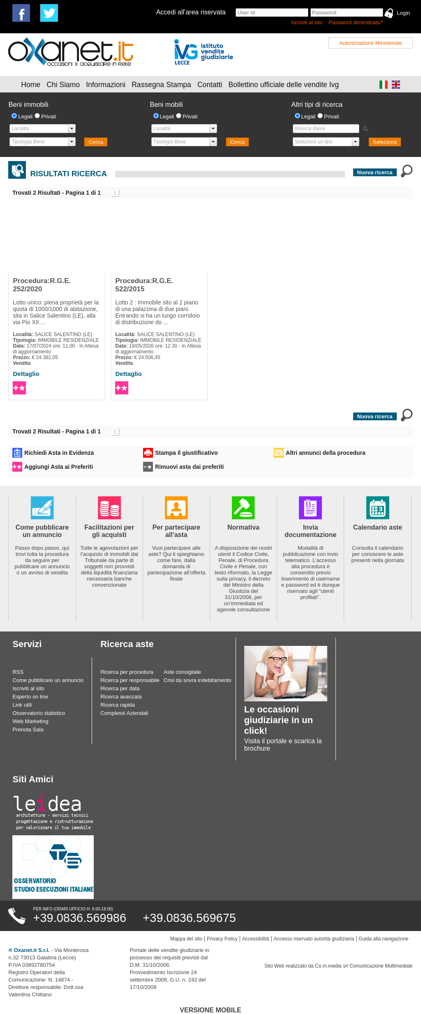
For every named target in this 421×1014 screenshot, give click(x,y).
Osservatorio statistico (38, 713)
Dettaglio (26, 373)
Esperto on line (30, 697)
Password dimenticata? (355, 22)
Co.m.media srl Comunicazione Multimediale (363, 966)
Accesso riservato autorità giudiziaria (314, 939)
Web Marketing (30, 721)
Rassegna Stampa (161, 85)
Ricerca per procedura (126, 672)
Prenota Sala (27, 729)
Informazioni (105, 85)
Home (30, 85)
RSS (17, 672)
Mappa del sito (186, 939)
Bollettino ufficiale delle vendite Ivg (284, 85)
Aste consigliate (182, 672)
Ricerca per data (119, 688)
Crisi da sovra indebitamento (197, 680)
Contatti (209, 85)
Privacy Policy (222, 939)
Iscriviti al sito (306, 22)
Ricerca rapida (117, 705)
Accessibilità (255, 939)
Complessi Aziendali (124, 713)
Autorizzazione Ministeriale (370, 43)
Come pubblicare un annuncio (47, 680)
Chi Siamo (63, 85)
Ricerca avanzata (120, 697)
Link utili (22, 705)
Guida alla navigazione (383, 939)
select (72, 128)
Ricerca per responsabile (130, 680)
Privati (48, 116)
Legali (25, 116)
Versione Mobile (210, 1010)
